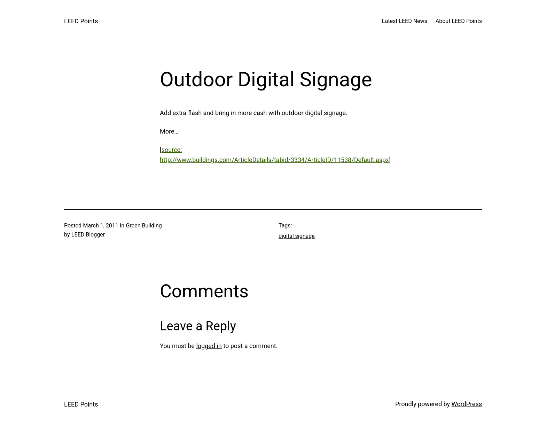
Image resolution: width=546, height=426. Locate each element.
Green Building (144, 225)
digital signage (297, 236)
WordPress (467, 404)
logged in (208, 345)
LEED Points (81, 21)
